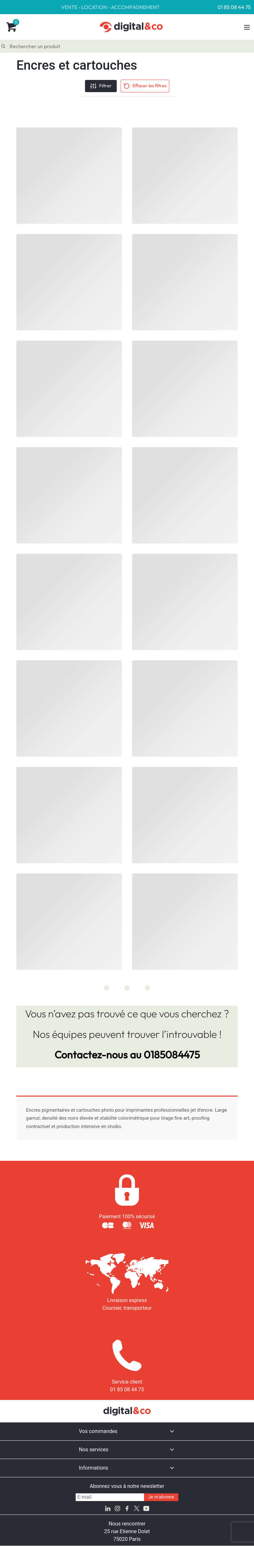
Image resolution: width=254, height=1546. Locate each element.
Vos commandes (98, 1431)
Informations (93, 1468)
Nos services (93, 1449)
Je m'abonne (161, 1497)
